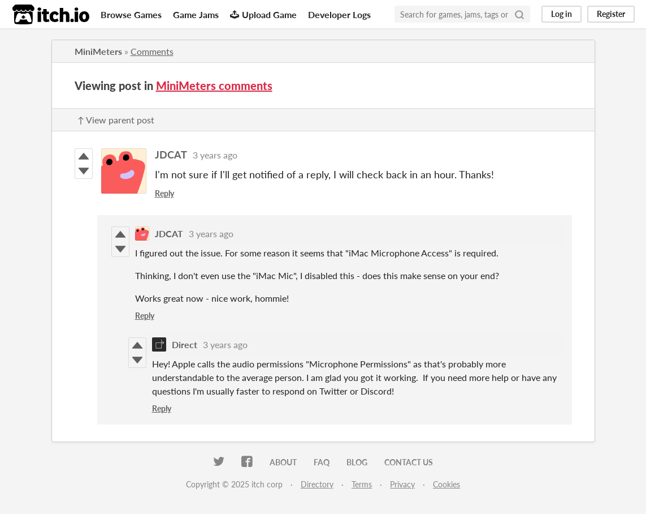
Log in (561, 14)
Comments (152, 51)
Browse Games (131, 14)
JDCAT (171, 154)
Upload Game (263, 14)
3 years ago (215, 154)
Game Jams (196, 14)
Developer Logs (339, 14)
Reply (164, 193)
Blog (356, 462)
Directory (317, 484)
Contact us (408, 462)
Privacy (402, 484)
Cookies (446, 484)
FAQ (321, 462)
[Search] (519, 14)
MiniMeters (98, 51)
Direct (184, 344)
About (283, 462)
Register (611, 14)
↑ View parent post (115, 119)
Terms (362, 484)
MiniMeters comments (214, 85)
